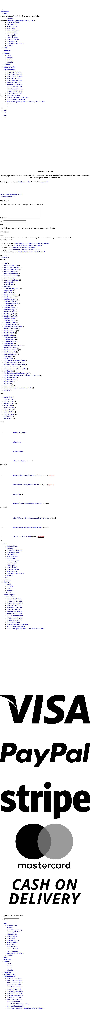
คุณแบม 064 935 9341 (14, 93)
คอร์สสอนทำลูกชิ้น (9, 597)
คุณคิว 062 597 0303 (14, 601)
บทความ (9, 590)
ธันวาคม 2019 (8, 414)
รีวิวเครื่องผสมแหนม (10, 333)
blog (5, 265)
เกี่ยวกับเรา (7, 584)
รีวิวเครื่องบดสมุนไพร (4, 11)
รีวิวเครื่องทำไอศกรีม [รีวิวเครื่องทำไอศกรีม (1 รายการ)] (4, 259)
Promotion (7, 582)
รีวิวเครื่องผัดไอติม (9, 335)
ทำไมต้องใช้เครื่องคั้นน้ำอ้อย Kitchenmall (29, 248)
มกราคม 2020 (8, 412)
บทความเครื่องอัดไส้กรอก (11, 282)
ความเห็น (3, 220)
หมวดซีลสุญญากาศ (13, 563)
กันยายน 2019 (8, 420)
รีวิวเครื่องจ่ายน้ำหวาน (10, 303)
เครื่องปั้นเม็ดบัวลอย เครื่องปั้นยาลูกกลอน (16, 375)
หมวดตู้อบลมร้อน (12, 559)
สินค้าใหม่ (10, 578)
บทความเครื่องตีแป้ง (10, 274)
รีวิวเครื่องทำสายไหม (10, 318)
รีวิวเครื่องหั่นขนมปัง (10, 344)
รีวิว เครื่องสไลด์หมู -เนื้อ (11, 291)
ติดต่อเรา (10, 588)
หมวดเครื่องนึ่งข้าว (12, 569)
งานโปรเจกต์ (7, 595)
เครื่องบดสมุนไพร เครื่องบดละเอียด (14, 367)
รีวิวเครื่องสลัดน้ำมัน (10, 339)
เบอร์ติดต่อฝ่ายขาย (9, 599)
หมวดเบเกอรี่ (11, 561)
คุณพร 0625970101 (13, 95)
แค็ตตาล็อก (10, 593)
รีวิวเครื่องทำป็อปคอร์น (10, 314)
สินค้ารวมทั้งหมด (12, 548)
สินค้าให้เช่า (10, 18)
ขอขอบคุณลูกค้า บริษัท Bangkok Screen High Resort (32, 245)
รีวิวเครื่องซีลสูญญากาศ (11, 305)
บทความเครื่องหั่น (9, 280)
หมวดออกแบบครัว (12, 574)
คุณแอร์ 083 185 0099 (14, 610)
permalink (44, 182)
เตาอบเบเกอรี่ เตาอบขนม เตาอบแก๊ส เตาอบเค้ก (18, 390)
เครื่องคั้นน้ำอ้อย (8, 360)
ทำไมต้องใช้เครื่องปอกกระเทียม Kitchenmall (26, 252)
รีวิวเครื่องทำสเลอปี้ (9, 320)
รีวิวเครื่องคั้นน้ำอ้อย (10, 301)
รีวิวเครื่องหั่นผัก (8, 346)
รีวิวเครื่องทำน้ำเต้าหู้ (10, 310)
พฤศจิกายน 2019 (9, 416)
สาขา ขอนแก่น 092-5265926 (16, 629)
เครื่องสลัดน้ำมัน (12, 557)
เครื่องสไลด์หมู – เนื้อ (10, 382)
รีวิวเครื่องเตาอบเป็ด (10, 354)
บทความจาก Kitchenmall (11, 269)
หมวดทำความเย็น (12, 565)
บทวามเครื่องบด (8, 286)
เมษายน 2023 (8, 399)
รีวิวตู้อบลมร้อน (8, 293)
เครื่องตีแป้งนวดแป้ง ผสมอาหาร (13, 365)
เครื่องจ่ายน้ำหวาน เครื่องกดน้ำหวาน (14, 363)
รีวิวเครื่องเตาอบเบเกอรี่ (11, 352)
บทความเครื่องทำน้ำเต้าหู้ (11, 276)
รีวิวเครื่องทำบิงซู (9, 312)
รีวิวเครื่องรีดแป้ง (9, 337)
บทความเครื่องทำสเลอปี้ (11, 278)
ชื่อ (1, 223)
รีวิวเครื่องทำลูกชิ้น (9, 316)
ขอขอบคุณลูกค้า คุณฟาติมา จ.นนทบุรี (11, 195)
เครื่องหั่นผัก (7, 386)
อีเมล (2, 227)
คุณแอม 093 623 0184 (14, 616)
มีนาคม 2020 (8, 408)
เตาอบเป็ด (7, 392)
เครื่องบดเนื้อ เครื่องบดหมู (11, 369)
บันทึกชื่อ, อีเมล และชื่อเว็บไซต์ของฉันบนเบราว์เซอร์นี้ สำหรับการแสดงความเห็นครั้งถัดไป (28, 230)
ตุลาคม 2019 (7, 418)
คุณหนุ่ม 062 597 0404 (14, 605)
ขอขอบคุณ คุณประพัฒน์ (7, 197)
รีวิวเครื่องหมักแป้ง (9, 341)
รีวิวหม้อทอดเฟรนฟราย (11, 297)
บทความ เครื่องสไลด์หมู (11, 267)
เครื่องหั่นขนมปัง (8, 384)
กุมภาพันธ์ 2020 (9, 410)
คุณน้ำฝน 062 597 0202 (15, 618)
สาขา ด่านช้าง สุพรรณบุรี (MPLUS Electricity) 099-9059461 (26, 631)
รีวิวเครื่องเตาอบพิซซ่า (10, 350)
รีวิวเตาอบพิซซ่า (8, 358)
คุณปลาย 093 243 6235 (15, 614)
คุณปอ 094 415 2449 (14, 612)
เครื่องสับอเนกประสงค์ (10, 380)
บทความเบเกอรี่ (8, 284)
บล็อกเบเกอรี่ (7, 289)
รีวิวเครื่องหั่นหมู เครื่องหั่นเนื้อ (12, 348)
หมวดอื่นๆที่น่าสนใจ (13, 571)
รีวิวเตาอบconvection (10, 356)
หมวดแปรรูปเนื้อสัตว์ (13, 555)
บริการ (9, 586)
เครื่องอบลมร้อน (8, 388)
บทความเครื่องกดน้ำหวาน (11, 272)
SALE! (5, 580)
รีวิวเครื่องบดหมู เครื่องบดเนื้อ (13, 329)
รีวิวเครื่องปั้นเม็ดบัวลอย (11, 331)
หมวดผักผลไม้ (11, 567)
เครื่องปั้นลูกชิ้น (8, 373)
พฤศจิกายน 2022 (9, 401)
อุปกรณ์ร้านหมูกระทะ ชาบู (14, 552)
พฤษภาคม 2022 (9, 403)
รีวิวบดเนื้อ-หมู (8, 295)
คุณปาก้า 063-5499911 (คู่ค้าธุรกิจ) (18, 626)
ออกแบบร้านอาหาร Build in (15, 576)
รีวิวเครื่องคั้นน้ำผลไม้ (10, 299)
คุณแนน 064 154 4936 (14, 603)
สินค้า (5, 14)
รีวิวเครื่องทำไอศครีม (10, 324)
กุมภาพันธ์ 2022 (9, 406)
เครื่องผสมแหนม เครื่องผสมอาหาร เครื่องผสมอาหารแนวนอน (22, 377)
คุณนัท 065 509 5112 (14, 607)
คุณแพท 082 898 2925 (14, 620)
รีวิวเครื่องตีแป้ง (8, 308)
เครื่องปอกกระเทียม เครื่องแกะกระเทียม (15, 371)
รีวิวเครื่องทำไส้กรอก (10, 322)
